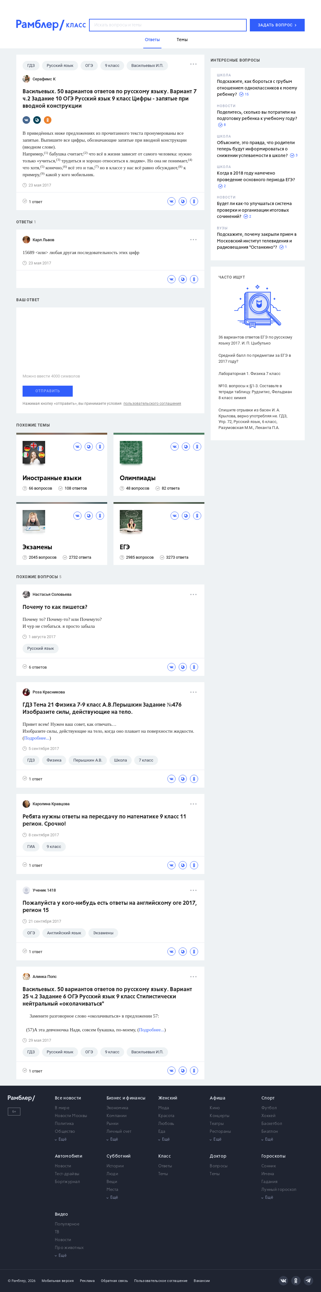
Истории (115, 1166)
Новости (63, 1166)
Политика (64, 1124)
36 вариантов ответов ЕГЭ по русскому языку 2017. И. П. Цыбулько (255, 340)
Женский (167, 1098)
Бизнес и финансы (126, 1098)
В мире (62, 1108)
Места (112, 1190)
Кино (215, 1108)
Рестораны (220, 1132)
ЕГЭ (125, 547)
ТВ (57, 1232)
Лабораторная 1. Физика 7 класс (249, 373)
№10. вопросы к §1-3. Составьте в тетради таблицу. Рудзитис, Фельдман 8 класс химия (255, 391)
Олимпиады (138, 478)
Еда (162, 1132)
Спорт (268, 1098)
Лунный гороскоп (279, 1190)
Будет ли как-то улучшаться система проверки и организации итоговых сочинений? (254, 210)
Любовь (166, 1124)
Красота (166, 1116)
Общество (65, 1132)
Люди (112, 1174)
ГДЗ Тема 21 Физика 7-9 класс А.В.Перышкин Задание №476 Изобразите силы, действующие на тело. (102, 708)
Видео (61, 1214)
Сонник (268, 1166)
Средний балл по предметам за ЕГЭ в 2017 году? (254, 358)
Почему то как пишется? (55, 607)
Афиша (217, 1098)
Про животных (69, 1248)
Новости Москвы (71, 1116)
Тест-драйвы (67, 1174)
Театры (217, 1124)
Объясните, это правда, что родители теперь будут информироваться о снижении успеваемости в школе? (256, 149)
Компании (117, 1116)
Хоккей (268, 1116)
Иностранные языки (52, 478)
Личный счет (119, 1132)
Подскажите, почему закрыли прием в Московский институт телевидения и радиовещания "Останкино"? (257, 241)
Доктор (218, 1156)
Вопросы (219, 1166)
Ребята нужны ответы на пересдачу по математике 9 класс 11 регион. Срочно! (104, 820)
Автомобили (68, 1156)
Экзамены (37, 547)
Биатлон (269, 1132)
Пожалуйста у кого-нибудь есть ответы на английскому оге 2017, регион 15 (110, 906)
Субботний (119, 1156)
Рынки (113, 1124)
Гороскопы (273, 1156)
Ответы (165, 1166)
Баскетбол (271, 1124)
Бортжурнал (67, 1182)
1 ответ (32, 201)
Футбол (269, 1108)
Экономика (118, 1108)
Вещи (112, 1182)
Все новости (68, 1098)
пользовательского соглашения (152, 403)
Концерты (219, 1116)
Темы (163, 1174)
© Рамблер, (17, 1281)
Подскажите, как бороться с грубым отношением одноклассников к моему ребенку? (257, 88)
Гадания (269, 1182)
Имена (267, 1174)
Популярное (67, 1224)
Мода (163, 1108)
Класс (164, 1156)
